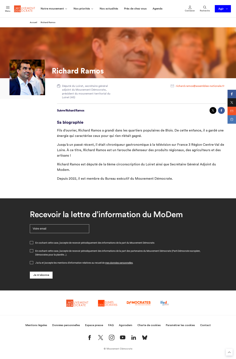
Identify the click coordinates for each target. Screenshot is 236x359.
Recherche (205, 8)
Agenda (157, 8)
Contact (205, 325)
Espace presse (94, 325)
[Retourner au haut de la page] (229, 352)
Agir (223, 8)
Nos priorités (84, 8)
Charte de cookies (149, 325)
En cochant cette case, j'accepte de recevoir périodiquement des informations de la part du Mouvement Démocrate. (95, 242)
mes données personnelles (119, 262)
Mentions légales (36, 325)
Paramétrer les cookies (180, 325)
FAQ (111, 325)
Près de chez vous (135, 8)
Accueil (33, 22)
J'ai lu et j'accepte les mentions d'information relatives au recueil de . (84, 262)
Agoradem (125, 325)
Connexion (190, 8)
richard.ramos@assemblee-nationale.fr (200, 86)
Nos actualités (109, 8)
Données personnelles (66, 325)
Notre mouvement (54, 8)
